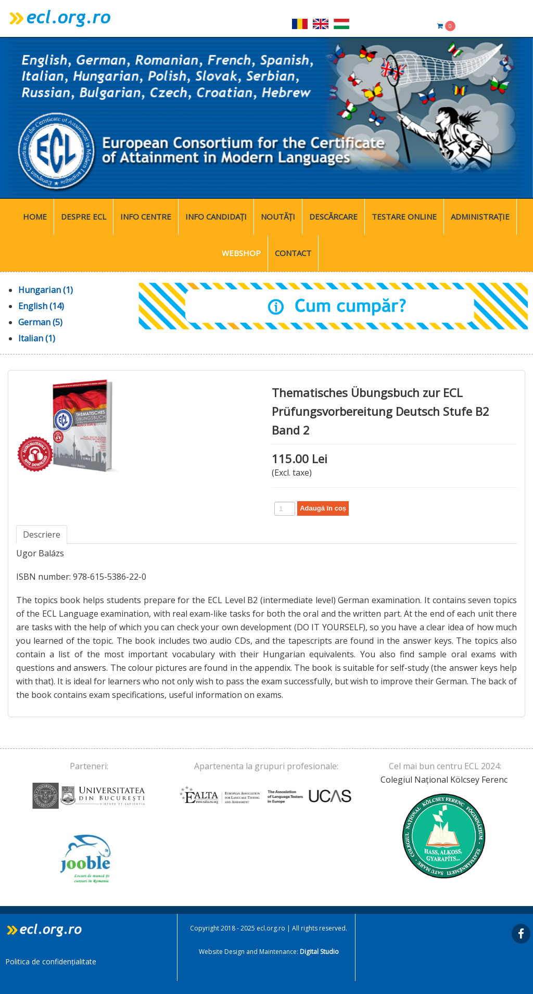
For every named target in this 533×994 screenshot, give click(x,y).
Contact (293, 253)
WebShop (241, 253)
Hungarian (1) (45, 290)
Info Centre (145, 216)
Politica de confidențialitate (50, 961)
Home (35, 216)
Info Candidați (216, 216)
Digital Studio (319, 951)
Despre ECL (83, 216)
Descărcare (333, 216)
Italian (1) (36, 338)
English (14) (41, 306)
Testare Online (404, 216)
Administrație (480, 216)
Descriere (41, 534)
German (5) (40, 322)
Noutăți (278, 216)
